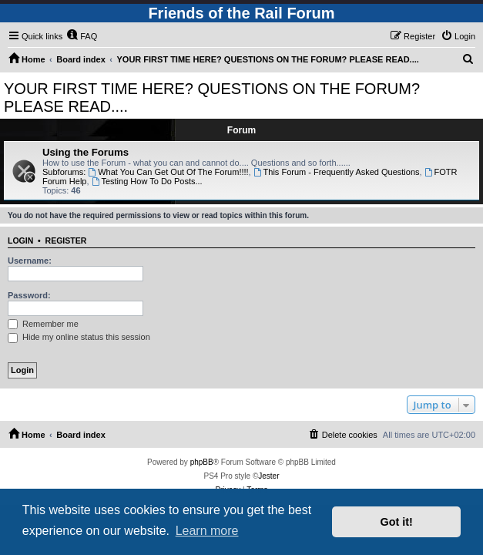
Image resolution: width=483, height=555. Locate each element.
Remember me (43, 323)
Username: (30, 260)
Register (66, 240)
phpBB (201, 462)
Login (20, 240)
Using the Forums (85, 152)
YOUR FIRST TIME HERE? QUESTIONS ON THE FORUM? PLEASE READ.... (212, 97)
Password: (29, 295)
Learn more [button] (207, 530)
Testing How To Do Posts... (147, 181)
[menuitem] (81, 36)
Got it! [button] (397, 522)
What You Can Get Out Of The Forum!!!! (168, 172)
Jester (268, 476)
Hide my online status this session (79, 336)
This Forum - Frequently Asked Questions (336, 172)
